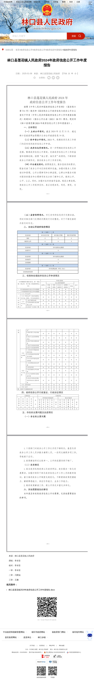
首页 (17, 50)
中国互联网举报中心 (74, 652)
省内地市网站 (78, 632)
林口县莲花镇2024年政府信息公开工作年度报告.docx (32, 590)
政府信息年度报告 (54, 50)
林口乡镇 (42, 637)
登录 (71, 2)
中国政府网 (8, 2)
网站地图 (61, 645)
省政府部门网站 (58, 632)
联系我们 (42, 645)
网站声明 (52, 645)
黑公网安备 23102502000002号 (54, 652)
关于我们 (32, 645)
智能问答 (37, 2)
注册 (78, 2)
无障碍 (46, 2)
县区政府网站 (11, 637)
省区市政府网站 (38, 632)
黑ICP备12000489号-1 (35, 652)
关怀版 (55, 2)
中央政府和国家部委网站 (14, 632)
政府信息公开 (26, 50)
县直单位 (27, 637)
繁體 (63, 2)
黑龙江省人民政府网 (24, 2)
